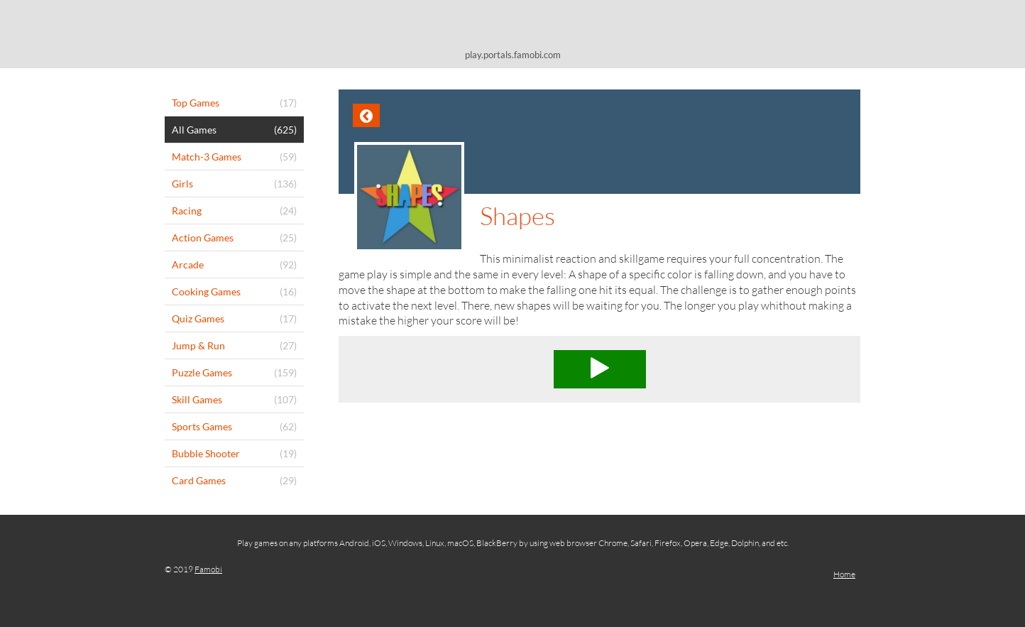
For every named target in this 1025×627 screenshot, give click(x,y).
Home (844, 574)
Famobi (208, 569)
